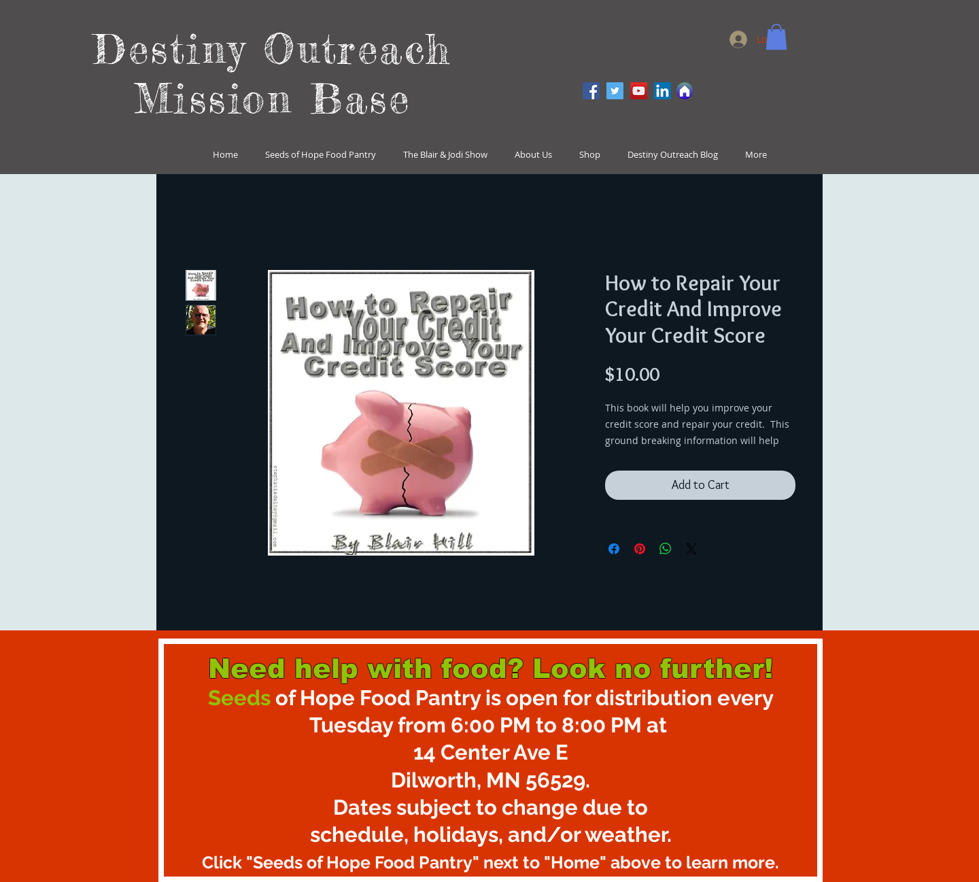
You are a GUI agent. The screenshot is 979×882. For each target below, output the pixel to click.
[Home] (684, 90)
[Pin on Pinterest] (640, 549)
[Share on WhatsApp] (665, 549)
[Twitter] (614, 90)
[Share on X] (691, 549)
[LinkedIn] (662, 90)
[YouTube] (638, 90)
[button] (776, 37)
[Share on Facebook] (614, 549)
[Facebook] (591, 90)
